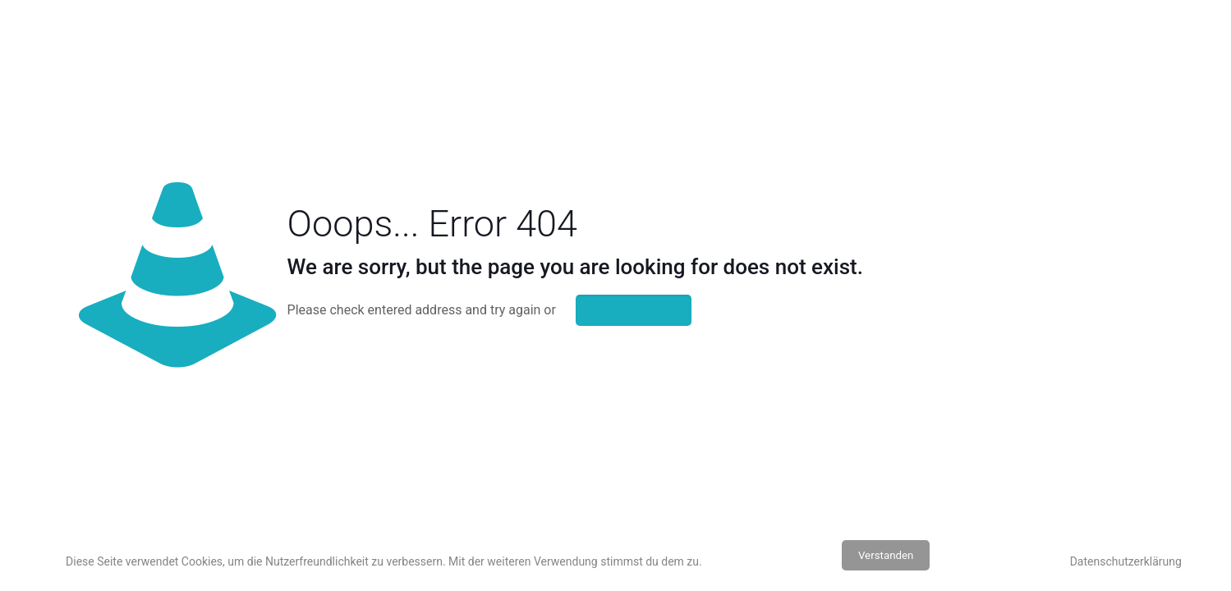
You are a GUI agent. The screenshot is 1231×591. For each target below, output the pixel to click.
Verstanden (886, 555)
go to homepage (633, 310)
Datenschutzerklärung (1126, 561)
